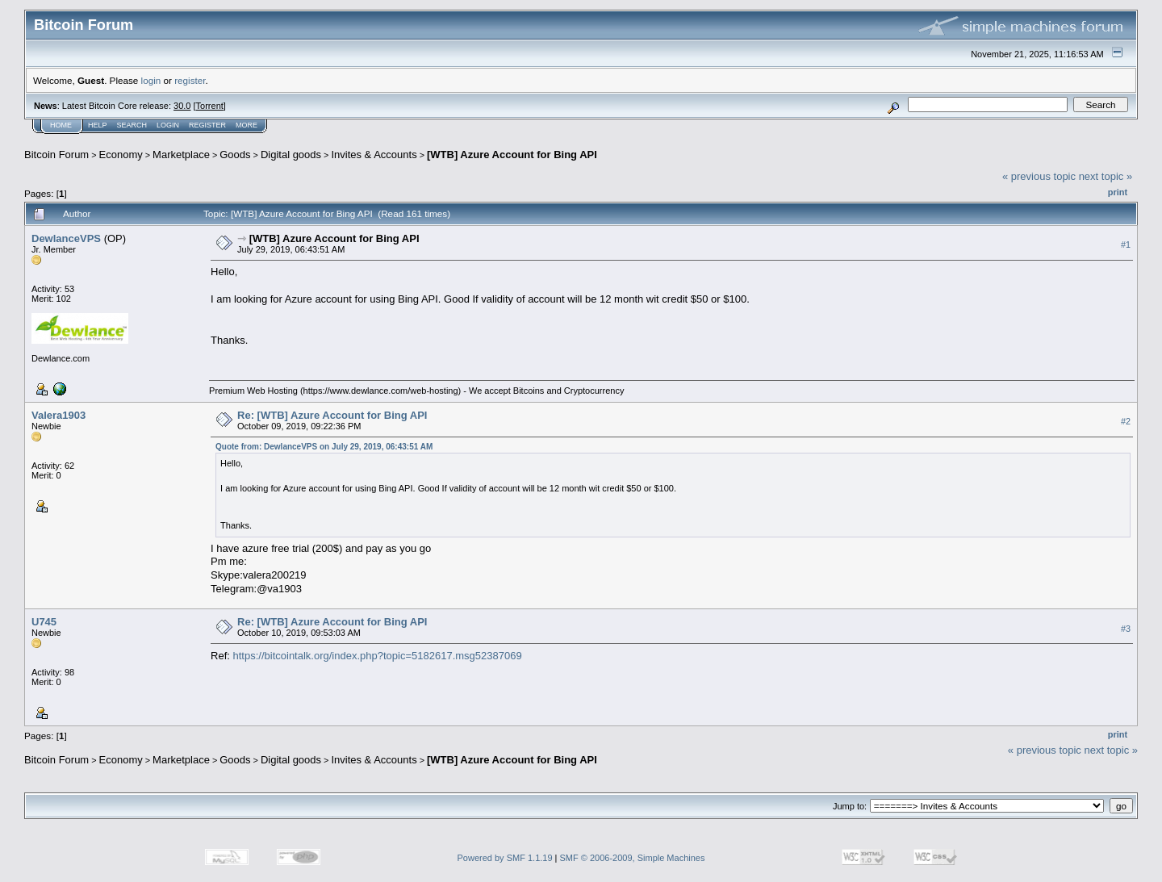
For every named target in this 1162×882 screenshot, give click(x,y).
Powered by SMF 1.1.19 (505, 858)
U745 (43, 622)
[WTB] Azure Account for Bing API (512, 154)
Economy (121, 154)
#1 (1126, 244)
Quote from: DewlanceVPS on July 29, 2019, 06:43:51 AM (324, 446)
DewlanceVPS (66, 238)
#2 (1126, 421)
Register (207, 125)
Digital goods (291, 154)
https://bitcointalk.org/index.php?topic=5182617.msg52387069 (377, 656)
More (246, 125)
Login (168, 125)
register (189, 80)
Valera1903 (58, 415)
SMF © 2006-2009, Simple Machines (632, 858)
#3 (1126, 628)
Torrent (210, 106)
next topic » (1106, 176)
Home (61, 125)
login (151, 80)
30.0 (181, 106)
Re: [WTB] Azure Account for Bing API (332, 415)
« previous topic (1039, 176)
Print (1117, 192)
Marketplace (181, 154)
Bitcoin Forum (56, 154)
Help (97, 125)
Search (132, 125)
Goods (234, 154)
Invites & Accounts (373, 154)
